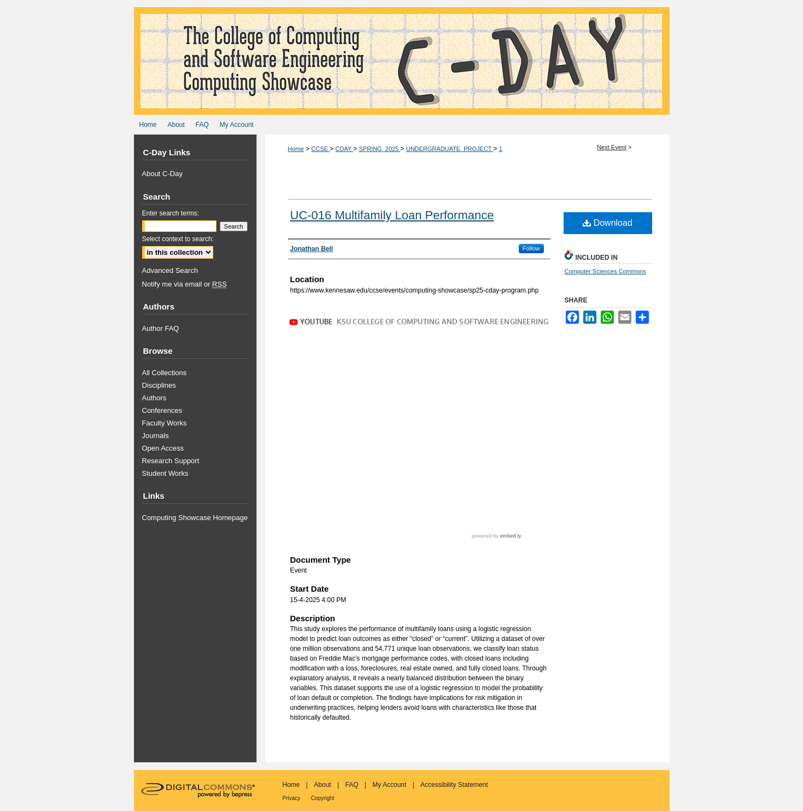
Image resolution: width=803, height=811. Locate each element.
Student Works (165, 473)
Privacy (292, 798)
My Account (389, 785)
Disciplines (159, 385)
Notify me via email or (184, 284)
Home (296, 148)
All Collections (164, 373)
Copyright (323, 798)
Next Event (611, 147)
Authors (154, 398)
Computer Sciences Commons (605, 271)
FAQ (351, 785)
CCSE (321, 148)
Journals (155, 435)
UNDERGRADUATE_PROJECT (450, 148)
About (322, 785)
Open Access (163, 448)
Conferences (162, 410)
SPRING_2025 (380, 148)
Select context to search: (178, 239)
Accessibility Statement (454, 785)
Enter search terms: (171, 213)
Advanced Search (170, 270)
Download (607, 222)
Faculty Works (164, 423)
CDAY (345, 148)
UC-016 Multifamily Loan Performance (392, 215)
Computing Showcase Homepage (195, 518)
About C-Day (162, 174)
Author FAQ (160, 328)
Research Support (171, 461)
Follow (531, 248)
